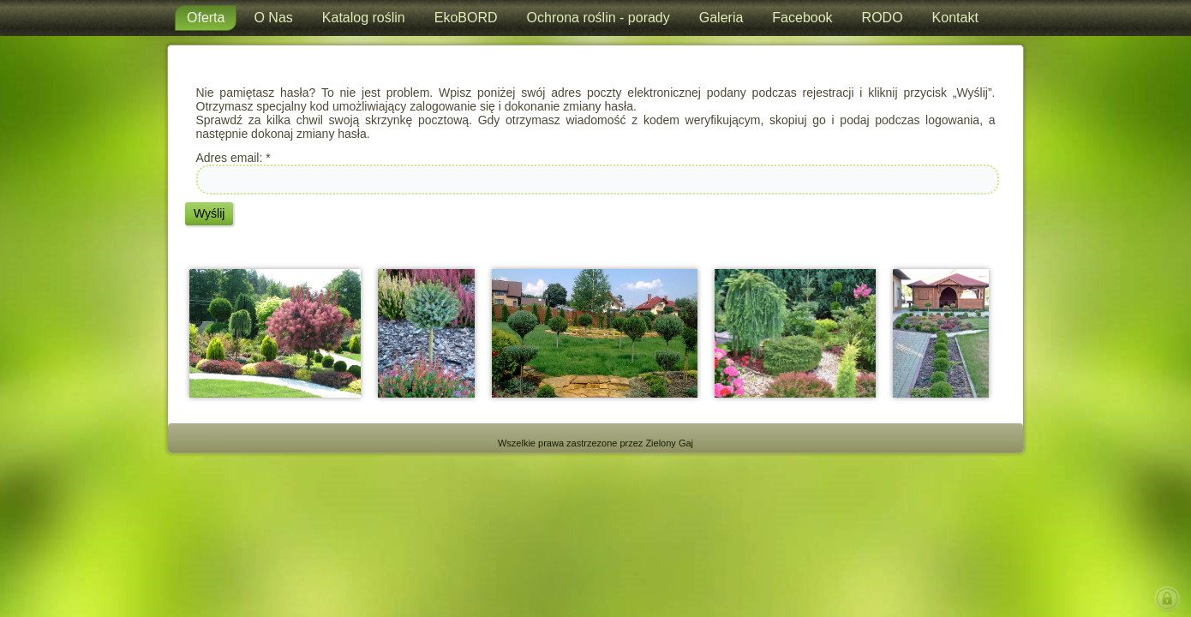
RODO (882, 17)
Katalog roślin (363, 17)
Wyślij (209, 213)
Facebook (802, 17)
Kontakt (955, 17)
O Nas (273, 17)
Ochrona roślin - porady (598, 17)
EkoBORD (466, 17)
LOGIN (1170, 599)
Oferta (205, 17)
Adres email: (233, 158)
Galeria (721, 17)
